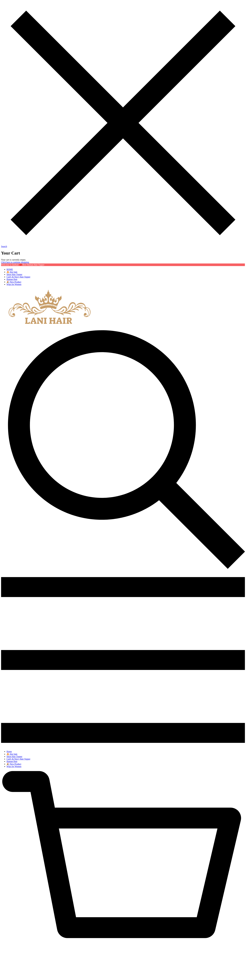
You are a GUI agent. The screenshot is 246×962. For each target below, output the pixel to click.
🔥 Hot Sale (12, 272)
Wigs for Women (14, 284)
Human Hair (12, 279)
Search (4, 246)
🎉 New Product (14, 282)
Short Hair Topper (14, 274)
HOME (10, 269)
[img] (123, 569)
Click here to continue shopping (15, 262)
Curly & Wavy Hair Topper (18, 277)
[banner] (48, 325)
